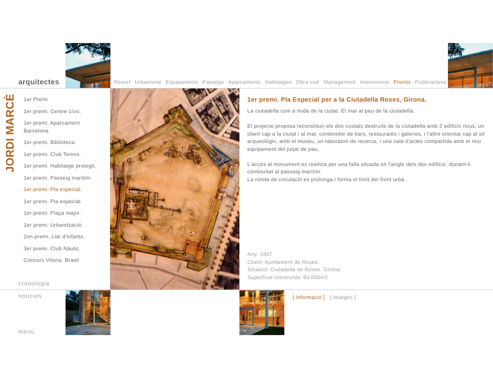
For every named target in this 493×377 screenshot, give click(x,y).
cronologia (34, 284)
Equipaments (182, 82)
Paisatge (213, 82)
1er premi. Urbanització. (53, 225)
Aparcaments (244, 82)
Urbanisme (148, 82)
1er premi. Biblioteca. (50, 143)
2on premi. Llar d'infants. (54, 237)
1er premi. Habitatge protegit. (60, 166)
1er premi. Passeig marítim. (58, 178)
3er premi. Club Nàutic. (52, 249)
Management (340, 82)
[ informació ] (308, 298)
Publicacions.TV (435, 82)
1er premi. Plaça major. (52, 213)
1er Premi (36, 100)
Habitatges (278, 82)
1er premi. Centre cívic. (53, 112)
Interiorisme (374, 82)
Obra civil (308, 82)
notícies (30, 296)
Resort (122, 82)
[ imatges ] (343, 298)
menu (26, 332)
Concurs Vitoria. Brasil (51, 260)
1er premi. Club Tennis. (52, 155)
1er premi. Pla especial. (53, 190)
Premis (402, 82)
